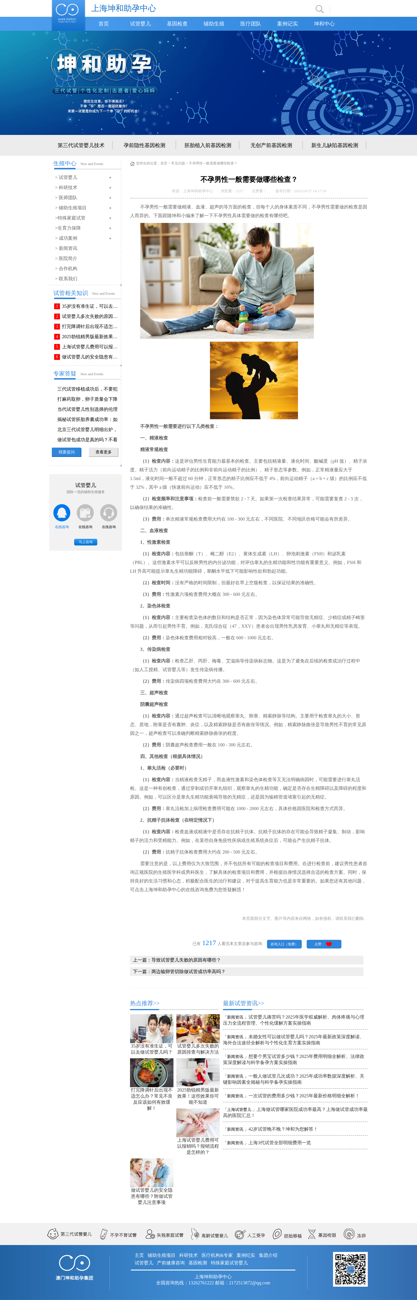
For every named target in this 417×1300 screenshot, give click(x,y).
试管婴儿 (140, 24)
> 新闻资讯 (66, 248)
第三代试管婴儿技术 (81, 145)
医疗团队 (250, 24)
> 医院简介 (66, 258)
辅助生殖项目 (161, 1255)
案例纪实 (246, 1255)
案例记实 (287, 24)
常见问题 (178, 163)
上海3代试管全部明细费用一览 (279, 1142)
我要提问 (66, 452)
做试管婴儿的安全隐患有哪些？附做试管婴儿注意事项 (91, 356)
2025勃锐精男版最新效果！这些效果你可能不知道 (91, 336)
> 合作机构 (66, 268)
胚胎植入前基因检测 (207, 145)
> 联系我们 (66, 278)
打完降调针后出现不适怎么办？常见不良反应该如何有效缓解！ (91, 326)
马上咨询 (86, 542)
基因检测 (198, 1262)
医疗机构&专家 (217, 1255)
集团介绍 (268, 1255)
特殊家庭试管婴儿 (229, 1262)
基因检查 (177, 24)
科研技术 (188, 1255)
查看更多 (104, 452)
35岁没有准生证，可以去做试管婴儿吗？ (91, 306)
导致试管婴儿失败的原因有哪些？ (186, 959)
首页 (103, 24)
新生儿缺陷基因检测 (334, 145)
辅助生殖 (214, 24)
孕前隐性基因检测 (144, 145)
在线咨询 (62, 527)
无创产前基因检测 (271, 145)
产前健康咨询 (171, 1262)
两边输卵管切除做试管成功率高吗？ (188, 971)
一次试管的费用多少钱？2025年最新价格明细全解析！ (304, 1095)
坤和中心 (324, 24)
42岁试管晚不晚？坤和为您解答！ (283, 1129)
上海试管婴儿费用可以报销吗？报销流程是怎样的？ (91, 346)
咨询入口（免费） (284, 944)
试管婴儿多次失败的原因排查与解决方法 (91, 316)
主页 (139, 1255)
